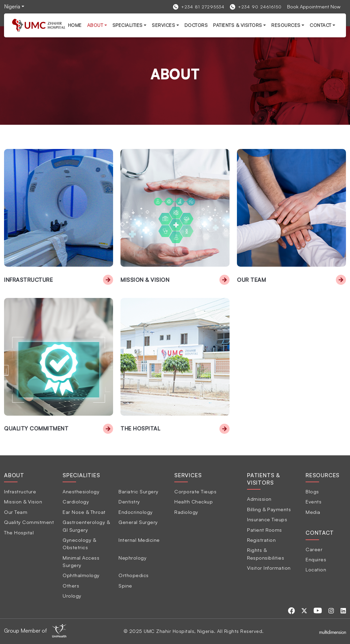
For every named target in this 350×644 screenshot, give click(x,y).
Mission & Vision (144, 279)
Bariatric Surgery (138, 491)
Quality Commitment (36, 428)
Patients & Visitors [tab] (263, 479)
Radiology (186, 512)
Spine (125, 585)
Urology (72, 596)
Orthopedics (133, 575)
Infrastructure (28, 279)
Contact (320, 25)
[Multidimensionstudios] (332, 631)
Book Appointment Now (314, 6)
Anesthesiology (81, 491)
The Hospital (140, 428)
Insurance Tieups (267, 519)
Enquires (316, 559)
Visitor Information (269, 568)
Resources (286, 25)
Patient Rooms (264, 530)
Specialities (127, 25)
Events (313, 501)
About (95, 25)
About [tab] (14, 475)
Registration (261, 540)
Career (314, 549)
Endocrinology (135, 512)
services (163, 25)
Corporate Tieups (195, 491)
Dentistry (129, 501)
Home (75, 25)
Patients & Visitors (237, 25)
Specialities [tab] (81, 475)
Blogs (312, 491)
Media (313, 512)
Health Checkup (193, 501)
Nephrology (132, 558)
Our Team (251, 279)
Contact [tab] (320, 532)
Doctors (196, 25)
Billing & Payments (269, 509)
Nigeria (12, 6)
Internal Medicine (139, 540)
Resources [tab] (323, 475)
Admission (259, 499)
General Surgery (138, 522)
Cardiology (76, 501)
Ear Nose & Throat (84, 512)
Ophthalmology (81, 575)
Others (71, 585)
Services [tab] (188, 475)
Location (316, 569)
